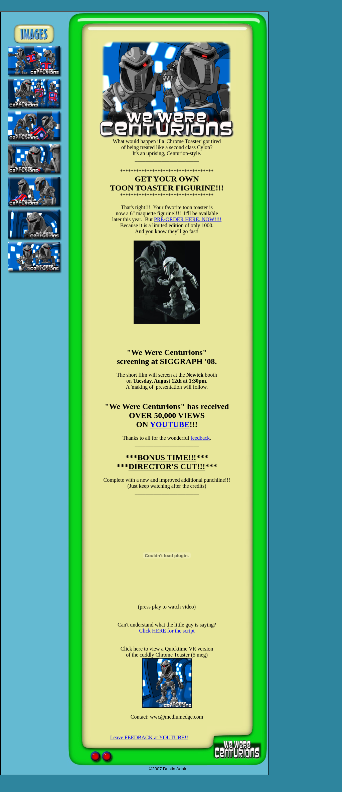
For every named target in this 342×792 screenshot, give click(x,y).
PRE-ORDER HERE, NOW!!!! (187, 219)
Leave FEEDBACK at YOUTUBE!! (149, 737)
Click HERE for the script (166, 631)
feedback (200, 438)
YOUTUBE (170, 424)
